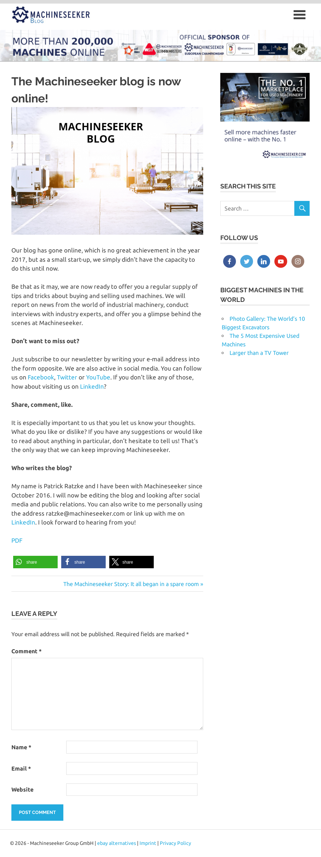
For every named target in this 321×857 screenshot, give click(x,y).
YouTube (98, 377)
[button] (35, 562)
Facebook (41, 377)
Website (22, 789)
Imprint (148, 843)
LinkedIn (92, 386)
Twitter (68, 377)
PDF (16, 540)
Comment (26, 651)
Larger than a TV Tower (259, 353)
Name (21, 747)
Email (21, 768)
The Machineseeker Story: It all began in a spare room (131, 584)
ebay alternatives (116, 843)
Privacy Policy (175, 843)
